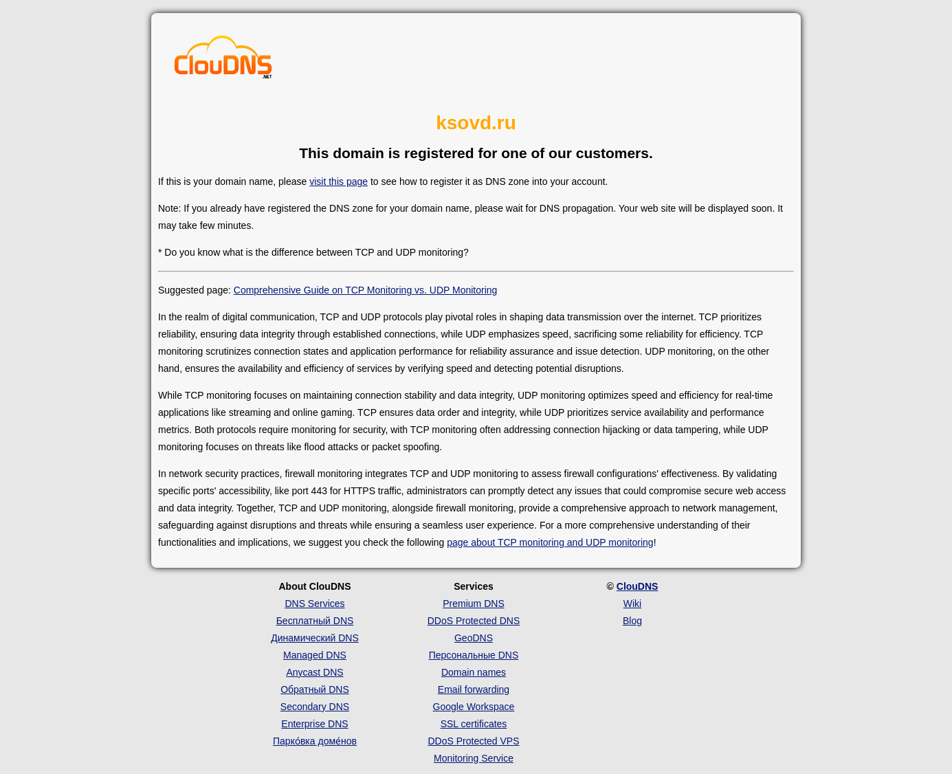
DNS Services (314, 603)
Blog (632, 620)
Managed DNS (314, 655)
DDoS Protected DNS (474, 620)
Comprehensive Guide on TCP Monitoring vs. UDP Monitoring (366, 290)
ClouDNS (637, 586)
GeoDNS (473, 637)
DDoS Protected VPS (473, 741)
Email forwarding (473, 689)
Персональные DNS (474, 655)
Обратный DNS (314, 689)
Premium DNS (473, 603)
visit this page (338, 181)
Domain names (473, 672)
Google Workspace (474, 706)
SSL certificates (474, 723)
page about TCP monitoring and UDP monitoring (550, 542)
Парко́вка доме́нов (315, 741)
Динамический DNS (315, 637)
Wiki (632, 603)
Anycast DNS (314, 672)
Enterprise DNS (314, 723)
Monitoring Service (473, 758)
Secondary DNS (314, 706)
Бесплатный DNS (315, 620)
